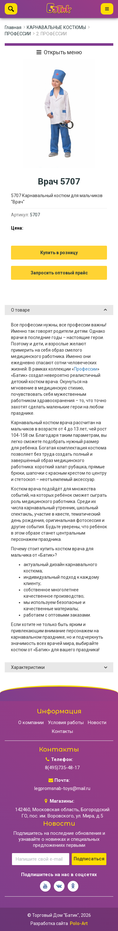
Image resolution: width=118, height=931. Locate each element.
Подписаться (89, 859)
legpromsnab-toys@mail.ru (62, 788)
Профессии (85, 369)
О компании (31, 722)
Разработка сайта (49, 923)
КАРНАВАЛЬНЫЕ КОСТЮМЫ (56, 27)
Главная (13, 27)
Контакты (62, 731)
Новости (97, 722)
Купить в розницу (59, 252)
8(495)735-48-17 (62, 767)
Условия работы (66, 722)
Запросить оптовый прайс (59, 272)
